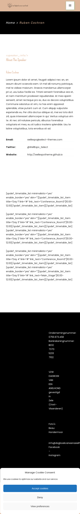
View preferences (40, 506)
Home (10, 23)
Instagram (54, 455)
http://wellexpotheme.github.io (45, 154)
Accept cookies (40, 488)
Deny (40, 497)
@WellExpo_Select (37, 147)
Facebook (54, 447)
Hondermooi (56, 432)
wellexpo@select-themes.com (44, 139)
